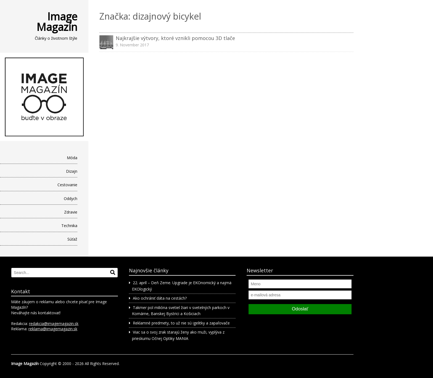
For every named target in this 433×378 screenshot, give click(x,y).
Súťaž (72, 239)
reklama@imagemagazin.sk (52, 328)
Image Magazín (56, 21)
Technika (69, 225)
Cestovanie (67, 184)
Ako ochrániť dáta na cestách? (160, 298)
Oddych (70, 198)
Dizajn (71, 171)
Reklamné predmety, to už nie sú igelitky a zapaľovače (181, 323)
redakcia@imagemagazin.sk (53, 323)
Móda (72, 157)
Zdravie (70, 212)
